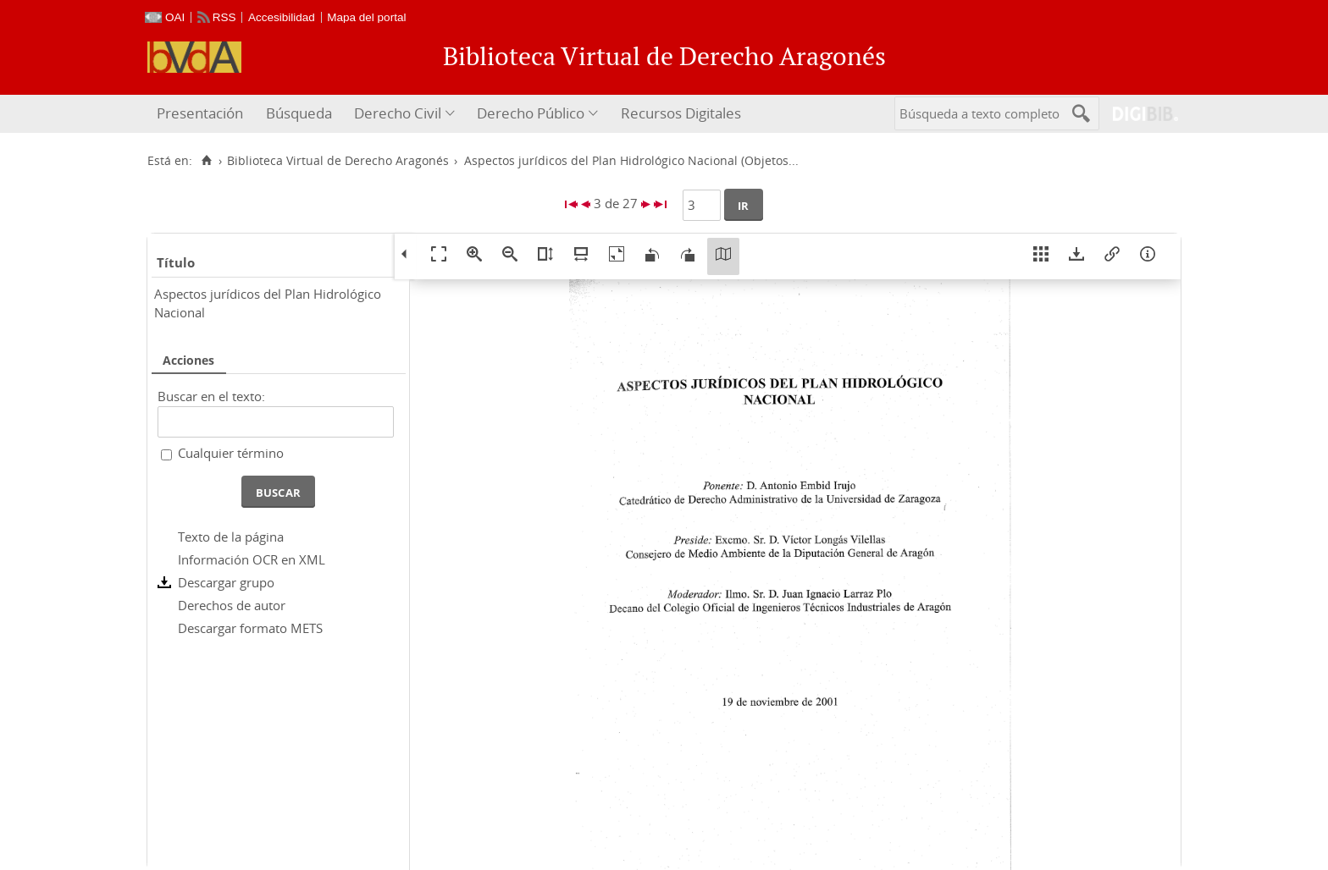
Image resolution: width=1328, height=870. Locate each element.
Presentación (200, 113)
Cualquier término (231, 452)
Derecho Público (530, 113)
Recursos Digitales (681, 113)
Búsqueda (299, 113)
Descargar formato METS (250, 627)
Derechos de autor (231, 605)
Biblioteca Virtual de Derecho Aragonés (338, 160)
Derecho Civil (397, 113)
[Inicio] (206, 161)
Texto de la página (231, 536)
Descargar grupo (226, 582)
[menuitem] (202, 114)
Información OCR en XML (251, 559)
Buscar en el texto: (211, 396)
